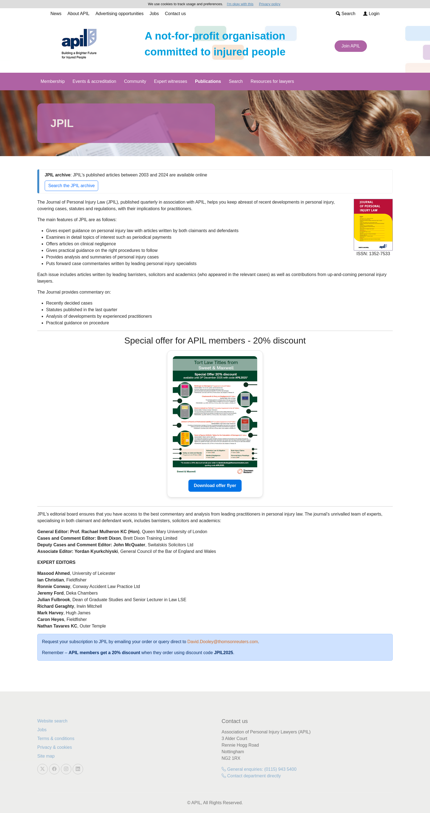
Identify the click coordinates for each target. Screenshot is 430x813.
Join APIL (350, 46)
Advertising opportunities (119, 13)
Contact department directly (251, 775)
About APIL (78, 13)
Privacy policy (269, 4)
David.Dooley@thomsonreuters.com (222, 641)
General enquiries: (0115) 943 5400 (259, 769)
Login (371, 13)
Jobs (154, 13)
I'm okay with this (240, 4)
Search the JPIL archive (71, 185)
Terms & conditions (55, 738)
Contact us (175, 13)
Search (345, 13)
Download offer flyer (215, 485)
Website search (52, 721)
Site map (46, 756)
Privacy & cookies (54, 747)
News (55, 13)
